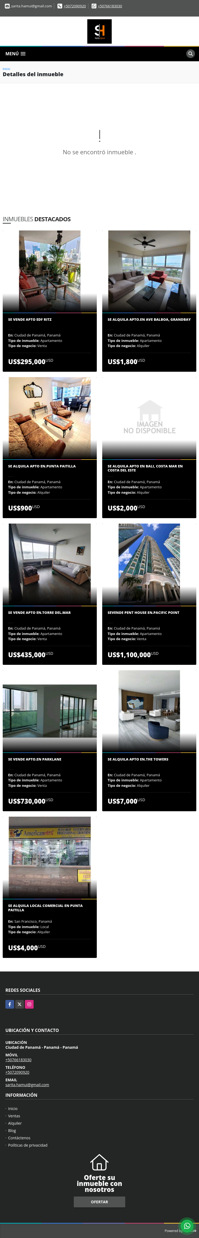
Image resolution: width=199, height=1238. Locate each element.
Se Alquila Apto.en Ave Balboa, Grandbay (149, 319)
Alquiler (15, 1123)
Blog (12, 1130)
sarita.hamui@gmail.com (27, 1084)
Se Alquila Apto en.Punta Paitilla (42, 466)
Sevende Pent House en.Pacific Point (143, 613)
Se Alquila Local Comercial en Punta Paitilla (45, 908)
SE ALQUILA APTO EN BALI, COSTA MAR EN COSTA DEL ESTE (145, 468)
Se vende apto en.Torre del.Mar (39, 613)
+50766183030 (110, 6)
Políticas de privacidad (27, 1145)
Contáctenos (19, 1137)
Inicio (6, 69)
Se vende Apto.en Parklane (34, 759)
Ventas (14, 1115)
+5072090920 (75, 6)
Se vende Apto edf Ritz (30, 319)
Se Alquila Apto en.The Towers (138, 759)
